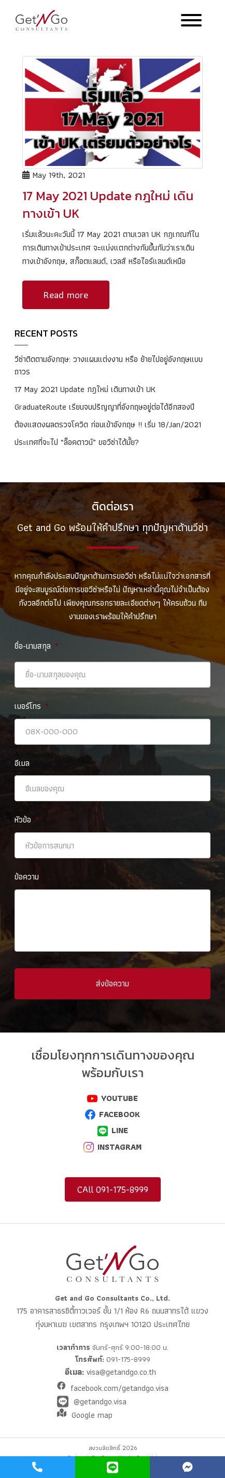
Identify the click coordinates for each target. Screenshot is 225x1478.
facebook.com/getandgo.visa (119, 1388)
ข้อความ (27, 877)
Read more (66, 295)
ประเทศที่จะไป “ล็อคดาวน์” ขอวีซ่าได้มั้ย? (77, 442)
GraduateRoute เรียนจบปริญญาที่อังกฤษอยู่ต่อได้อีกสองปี (104, 406)
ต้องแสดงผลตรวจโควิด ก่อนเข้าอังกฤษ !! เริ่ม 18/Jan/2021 (108, 424)
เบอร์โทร (32, 706)
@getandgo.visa (100, 1401)
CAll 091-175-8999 (112, 1189)
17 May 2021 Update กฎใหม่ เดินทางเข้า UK (85, 389)
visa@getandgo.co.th (120, 1371)
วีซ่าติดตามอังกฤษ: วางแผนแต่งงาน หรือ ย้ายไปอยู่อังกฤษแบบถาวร (109, 365)
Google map (92, 1415)
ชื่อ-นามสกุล (37, 646)
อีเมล (22, 763)
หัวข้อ (27, 820)
